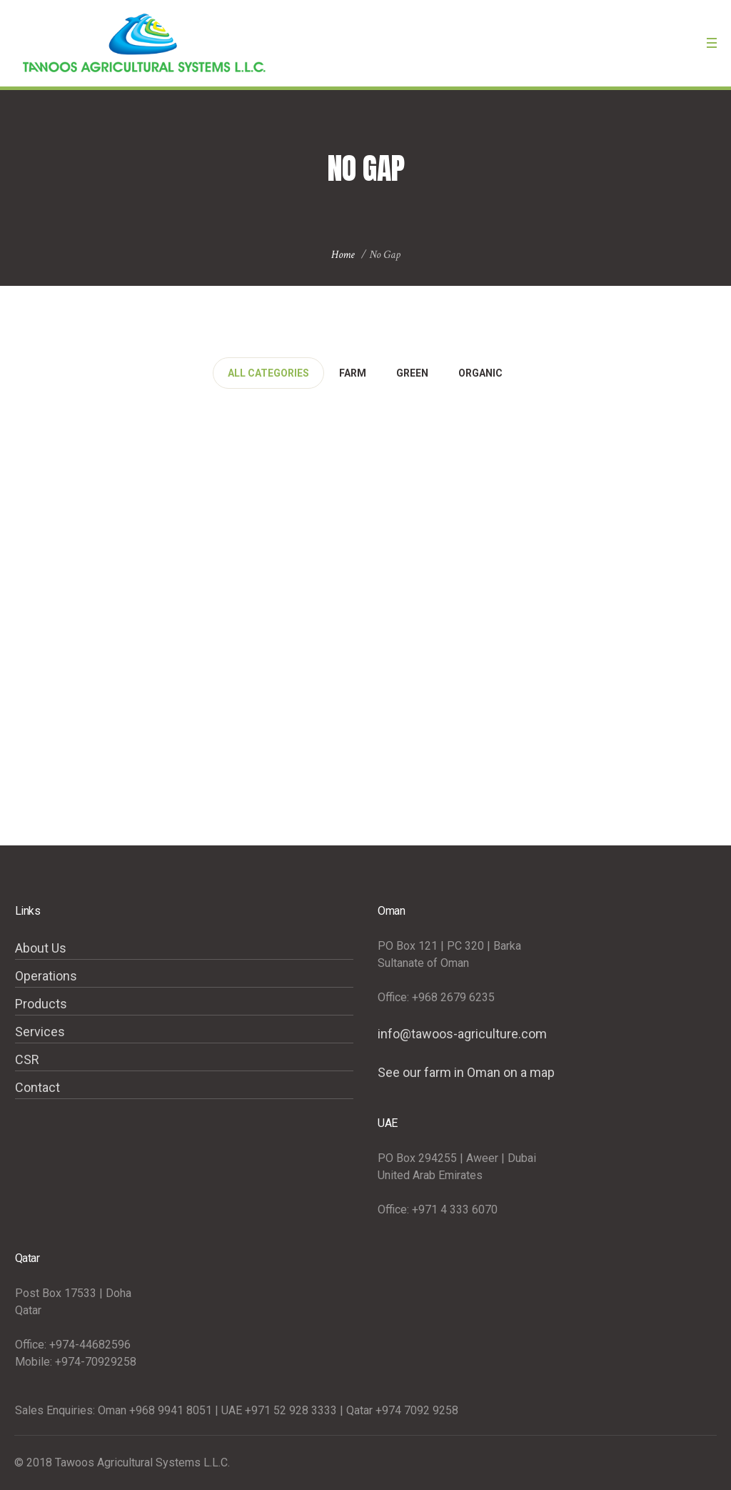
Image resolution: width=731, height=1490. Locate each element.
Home (343, 254)
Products (41, 1003)
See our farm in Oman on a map (466, 1072)
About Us (40, 947)
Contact (37, 1087)
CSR (27, 1059)
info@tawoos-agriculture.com (462, 1033)
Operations (46, 975)
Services (40, 1031)
